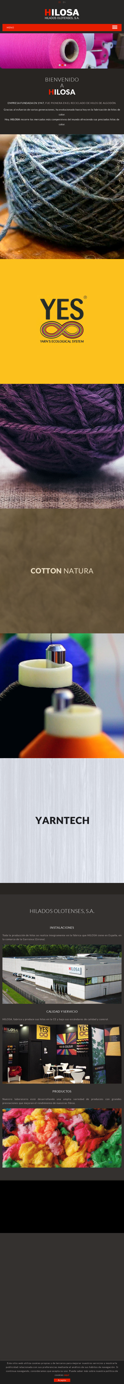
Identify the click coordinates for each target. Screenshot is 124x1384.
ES (59, 2)
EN (64, 2)
